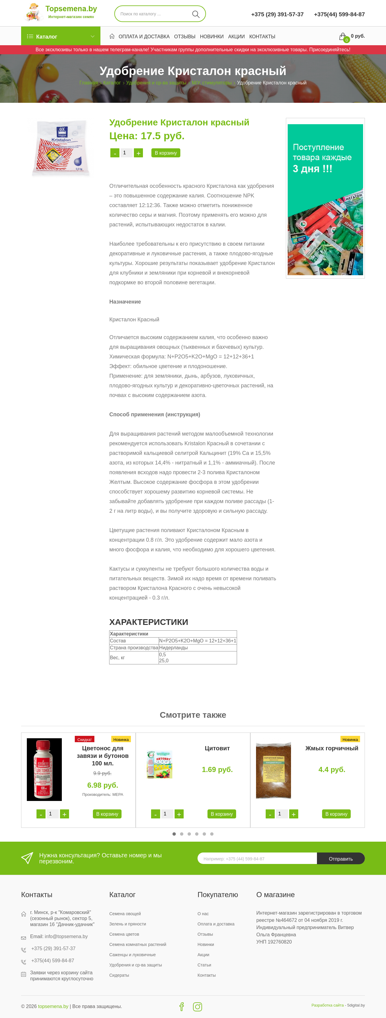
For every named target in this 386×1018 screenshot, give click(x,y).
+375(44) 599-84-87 (338, 14)
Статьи (204, 965)
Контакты (262, 36)
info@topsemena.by (66, 936)
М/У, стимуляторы (212, 82)
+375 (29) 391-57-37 (277, 14)
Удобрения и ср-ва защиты (156, 82)
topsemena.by (53, 1006)
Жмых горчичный (332, 748)
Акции (236, 36)
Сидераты (119, 975)
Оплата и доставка (144, 36)
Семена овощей (125, 913)
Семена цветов (124, 934)
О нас (203, 913)
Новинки (212, 36)
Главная (89, 82)
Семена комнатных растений (137, 944)
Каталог (112, 82)
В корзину (166, 153)
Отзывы (185, 36)
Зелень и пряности (127, 924)
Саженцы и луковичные (132, 954)
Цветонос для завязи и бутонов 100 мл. (103, 756)
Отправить (341, 859)
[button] (174, 834)
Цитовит (217, 748)
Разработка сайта (328, 1005)
